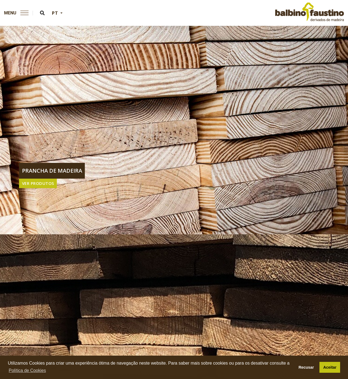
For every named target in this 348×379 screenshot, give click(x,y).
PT (55, 13)
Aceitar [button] (330, 367)
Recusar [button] (306, 367)
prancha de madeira (52, 170)
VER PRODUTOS (38, 183)
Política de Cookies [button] (27, 370)
